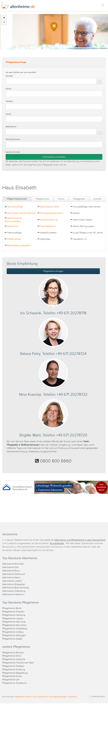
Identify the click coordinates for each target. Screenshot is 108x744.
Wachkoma (12, 226)
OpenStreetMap (92, 48)
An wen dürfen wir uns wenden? (21, 72)
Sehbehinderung (48, 219)
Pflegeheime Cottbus (13, 632)
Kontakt (97, 198)
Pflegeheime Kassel (12, 638)
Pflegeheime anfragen (53, 271)
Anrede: (9, 75)
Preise (61, 198)
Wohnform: (11, 126)
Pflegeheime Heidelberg (14, 628)
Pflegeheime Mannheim (14, 625)
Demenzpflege (15, 206)
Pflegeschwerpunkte (17, 198)
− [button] (4, 22)
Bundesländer (57, 543)
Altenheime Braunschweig (15, 587)
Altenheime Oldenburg (13, 591)
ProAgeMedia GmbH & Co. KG (25, 696)
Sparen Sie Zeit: (13, 152)
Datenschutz (43, 696)
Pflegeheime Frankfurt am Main (18, 662)
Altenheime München (13, 564)
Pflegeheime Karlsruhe (13, 659)
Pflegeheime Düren (12, 676)
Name (8, 88)
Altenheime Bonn (11, 570)
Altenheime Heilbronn (13, 594)
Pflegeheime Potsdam (13, 666)
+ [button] (4, 18)
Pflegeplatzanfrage (16, 62)
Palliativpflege (14, 239)
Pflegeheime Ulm (11, 679)
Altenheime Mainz (11, 577)
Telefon (9, 101)
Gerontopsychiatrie (49, 206)
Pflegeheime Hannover (14, 621)
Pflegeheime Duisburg (13, 669)
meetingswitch (78, 48)
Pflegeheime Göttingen (14, 635)
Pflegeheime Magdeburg (15, 673)
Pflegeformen (42, 198)
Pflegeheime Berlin (12, 608)
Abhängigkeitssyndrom (51, 213)
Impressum (72, 696)
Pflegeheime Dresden (13, 611)
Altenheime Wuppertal (13, 584)
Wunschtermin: (13, 139)
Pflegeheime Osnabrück (14, 683)
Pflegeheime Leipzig (12, 618)
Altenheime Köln (10, 567)
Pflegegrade (79, 198)
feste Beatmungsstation (19, 245)
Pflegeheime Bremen (13, 652)
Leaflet (69, 48)
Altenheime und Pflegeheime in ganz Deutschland (79, 540)
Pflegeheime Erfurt (11, 656)
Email (8, 114)
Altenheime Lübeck (12, 581)
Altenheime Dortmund (13, 574)
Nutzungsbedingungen (58, 696)
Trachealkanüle (47, 226)
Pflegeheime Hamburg (13, 615)
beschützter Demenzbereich (21, 213)
